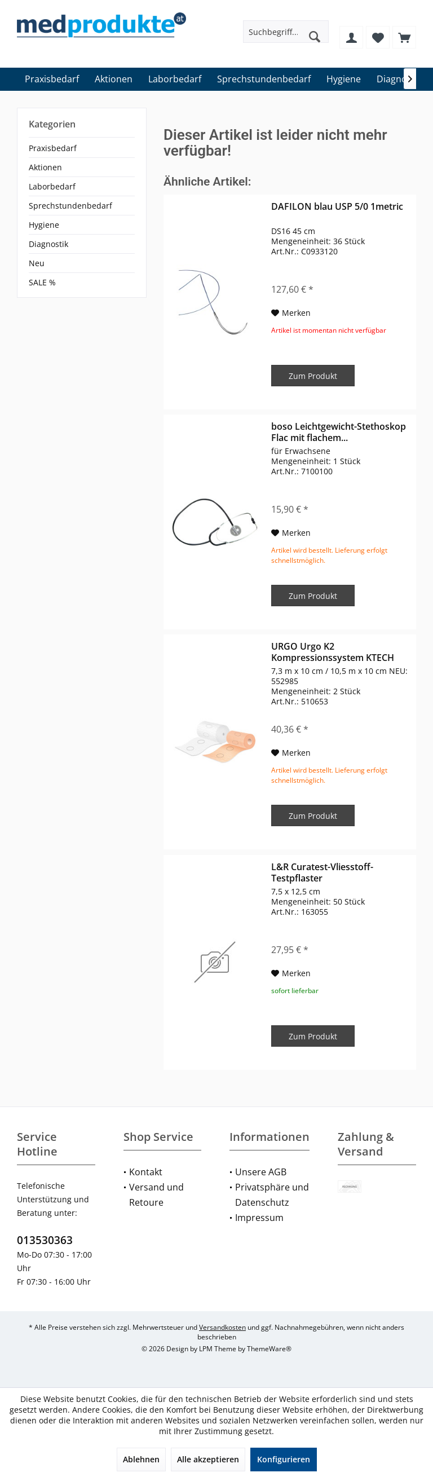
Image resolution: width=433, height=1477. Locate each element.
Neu (37, 263)
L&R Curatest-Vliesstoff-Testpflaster (322, 872)
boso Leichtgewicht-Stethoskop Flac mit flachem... (338, 432)
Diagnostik (48, 244)
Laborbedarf (52, 186)
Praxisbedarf (53, 148)
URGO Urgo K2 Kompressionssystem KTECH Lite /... (332, 652)
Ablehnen (141, 1459)
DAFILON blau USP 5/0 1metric (337, 207)
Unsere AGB (260, 1172)
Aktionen (45, 167)
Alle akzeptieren (208, 1459)
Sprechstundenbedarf (70, 205)
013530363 (45, 1240)
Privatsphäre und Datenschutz (272, 1195)
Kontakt (145, 1172)
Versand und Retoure (156, 1195)
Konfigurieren (283, 1459)
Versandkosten (222, 1327)
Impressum (259, 1217)
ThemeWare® (269, 1348)
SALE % (42, 282)
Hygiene (44, 224)
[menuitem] (404, 37)
